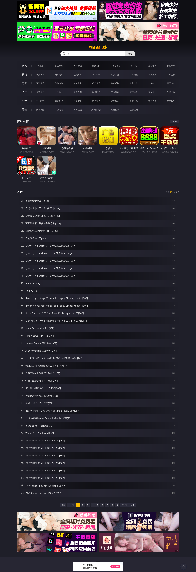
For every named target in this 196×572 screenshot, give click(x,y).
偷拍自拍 (59, 83)
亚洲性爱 (40, 83)
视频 (24, 74)
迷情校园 (115, 100)
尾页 (132, 505)
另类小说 (134, 100)
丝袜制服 (134, 74)
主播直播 (152, 74)
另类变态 (171, 83)
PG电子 (40, 65)
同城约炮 (40, 109)
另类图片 (171, 92)
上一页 (71, 505)
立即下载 (115, 566)
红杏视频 (115, 109)
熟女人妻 (115, 74)
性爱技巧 (171, 100)
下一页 (124, 505)
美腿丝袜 (115, 92)
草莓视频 (78, 109)
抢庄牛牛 (171, 65)
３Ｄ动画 (96, 74)
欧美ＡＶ (78, 74)
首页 (63, 505)
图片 (24, 92)
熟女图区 (152, 92)
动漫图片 (96, 92)
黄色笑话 (152, 100)
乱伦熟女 (152, 83)
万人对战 (78, 65)
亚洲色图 (59, 92)
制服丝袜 (115, 83)
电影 (24, 83)
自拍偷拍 (59, 74)
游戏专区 (96, 65)
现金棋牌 (152, 65)
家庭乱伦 (59, 100)
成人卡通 (78, 83)
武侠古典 (96, 100)
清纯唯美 (134, 92)
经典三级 (134, 83)
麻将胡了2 (115, 65)
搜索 (130, 53)
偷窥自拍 (40, 92)
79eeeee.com (98, 47)
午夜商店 (59, 109)
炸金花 (134, 65)
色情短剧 (134, 109)
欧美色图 (78, 92)
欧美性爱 (96, 83)
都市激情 (40, 100)
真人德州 (59, 65)
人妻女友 (78, 100)
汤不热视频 (96, 109)
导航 (24, 109)
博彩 (24, 65)
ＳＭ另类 (171, 74)
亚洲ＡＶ (40, 74)
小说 (24, 100)
